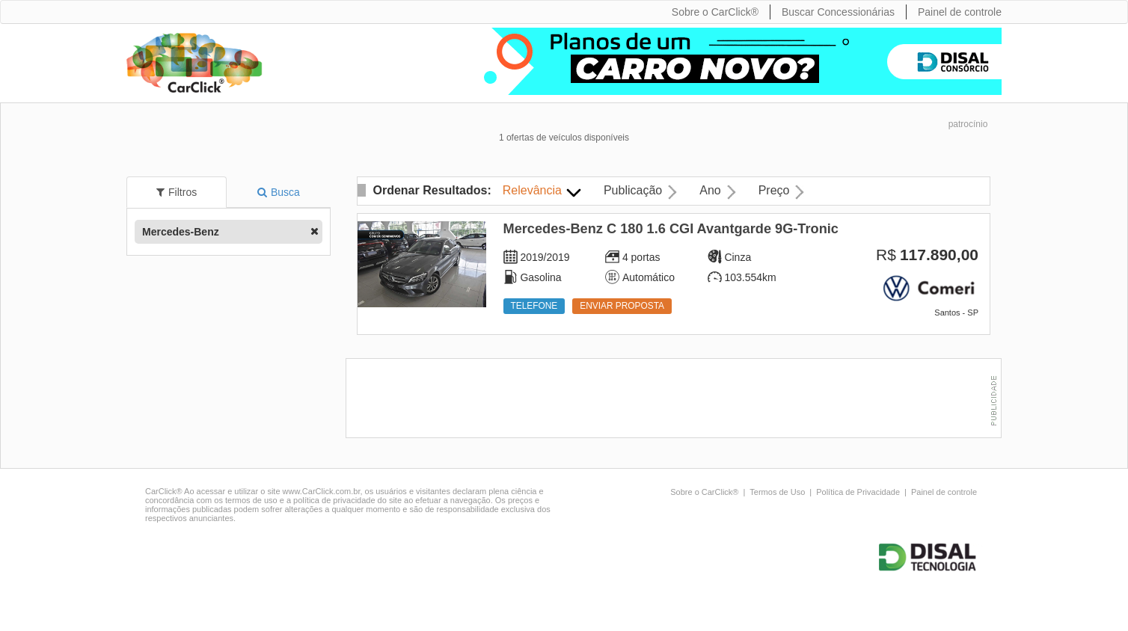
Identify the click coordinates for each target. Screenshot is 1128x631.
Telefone (534, 306)
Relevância (532, 190)
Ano (709, 190)
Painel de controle (944, 491)
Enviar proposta (622, 306)
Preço (774, 190)
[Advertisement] (677, 400)
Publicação (633, 190)
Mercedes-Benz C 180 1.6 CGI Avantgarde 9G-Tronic (671, 228)
